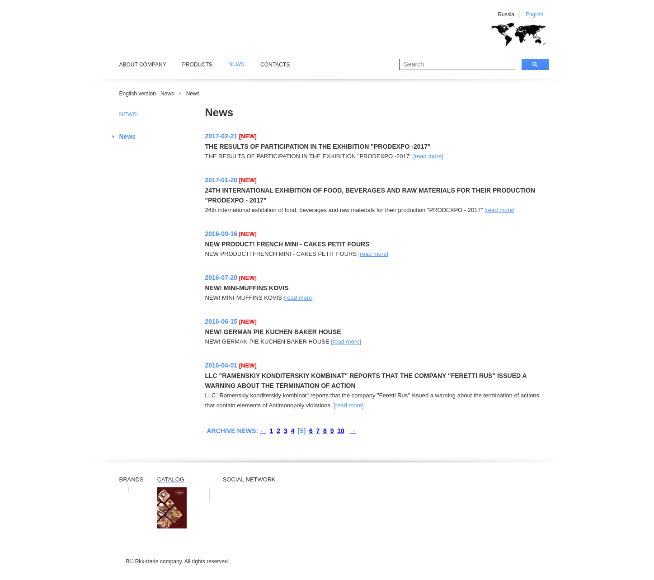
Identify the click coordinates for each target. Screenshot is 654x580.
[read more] (428, 156)
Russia (506, 14)
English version (137, 93)
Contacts (275, 64)
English (534, 14)
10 (340, 430)
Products (197, 64)
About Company (142, 64)
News (167, 93)
